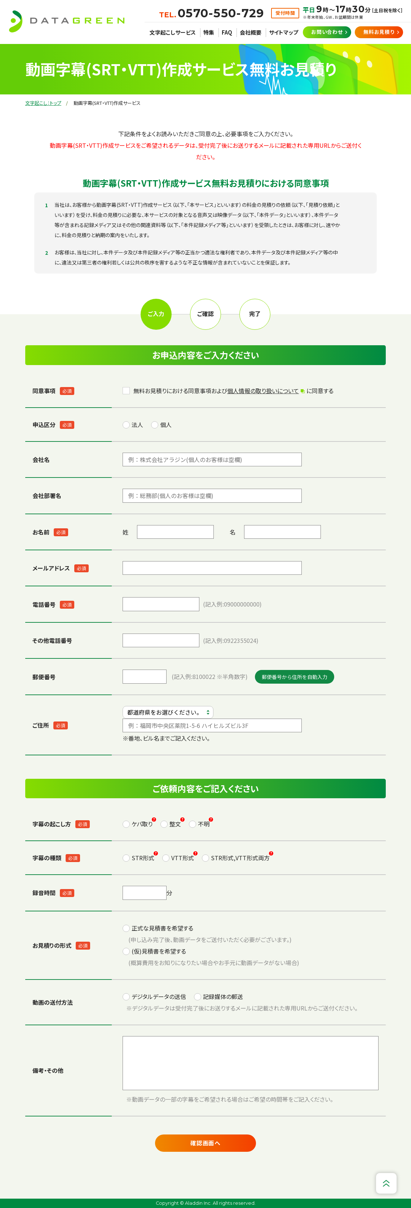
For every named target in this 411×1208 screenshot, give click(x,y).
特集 (208, 32)
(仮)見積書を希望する (159, 951)
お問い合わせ (326, 31)
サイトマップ (283, 32)
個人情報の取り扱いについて (263, 390)
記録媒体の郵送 (223, 996)
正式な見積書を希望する (162, 928)
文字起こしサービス (173, 32)
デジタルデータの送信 (159, 996)
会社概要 (250, 32)
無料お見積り (378, 31)
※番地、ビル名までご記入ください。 (212, 724)
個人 (166, 424)
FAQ (227, 32)
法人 (137, 424)
